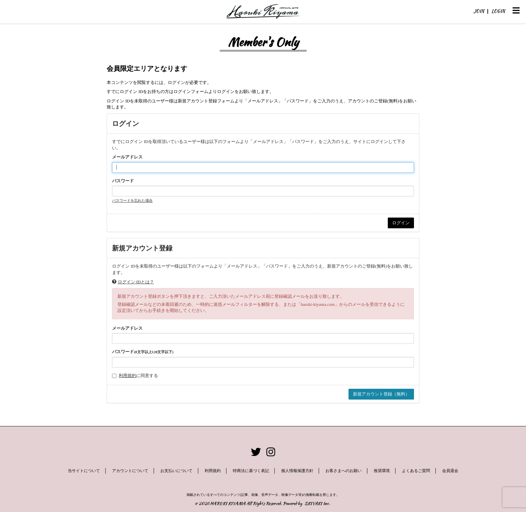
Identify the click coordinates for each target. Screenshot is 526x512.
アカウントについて (130, 470)
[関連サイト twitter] (256, 452)
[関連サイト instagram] (270, 452)
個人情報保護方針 (297, 470)
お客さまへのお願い (343, 470)
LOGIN (498, 11)
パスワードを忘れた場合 (132, 200)
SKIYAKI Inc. (317, 503)
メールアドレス (127, 156)
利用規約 (127, 375)
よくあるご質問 (416, 470)
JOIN (478, 11)
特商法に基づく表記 (251, 470)
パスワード (123, 180)
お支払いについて (176, 470)
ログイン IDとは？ (136, 281)
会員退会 (450, 470)
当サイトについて (83, 470)
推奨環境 (382, 470)
